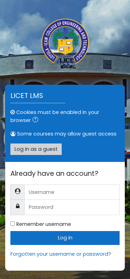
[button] (36, 120)
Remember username (43, 224)
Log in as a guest (36, 149)
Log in (65, 237)
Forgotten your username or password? (60, 254)
